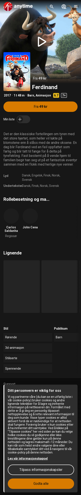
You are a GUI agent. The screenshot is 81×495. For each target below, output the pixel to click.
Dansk (26, 175)
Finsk (47, 175)
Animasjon (43, 95)
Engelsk (37, 175)
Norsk (56, 175)
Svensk (27, 179)
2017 (7, 95)
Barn (30, 95)
